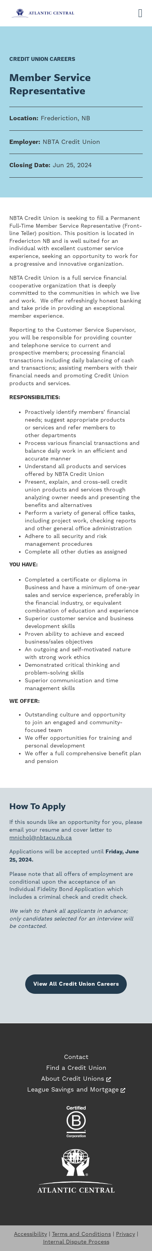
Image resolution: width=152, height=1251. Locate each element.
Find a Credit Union (76, 1067)
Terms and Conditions (81, 1234)
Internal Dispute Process (76, 1242)
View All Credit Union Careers (76, 984)
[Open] (140, 13)
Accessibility (30, 1234)
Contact (76, 1057)
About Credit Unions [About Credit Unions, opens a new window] (76, 1078)
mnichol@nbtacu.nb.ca (40, 837)
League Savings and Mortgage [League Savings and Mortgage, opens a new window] (76, 1089)
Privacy (125, 1234)
